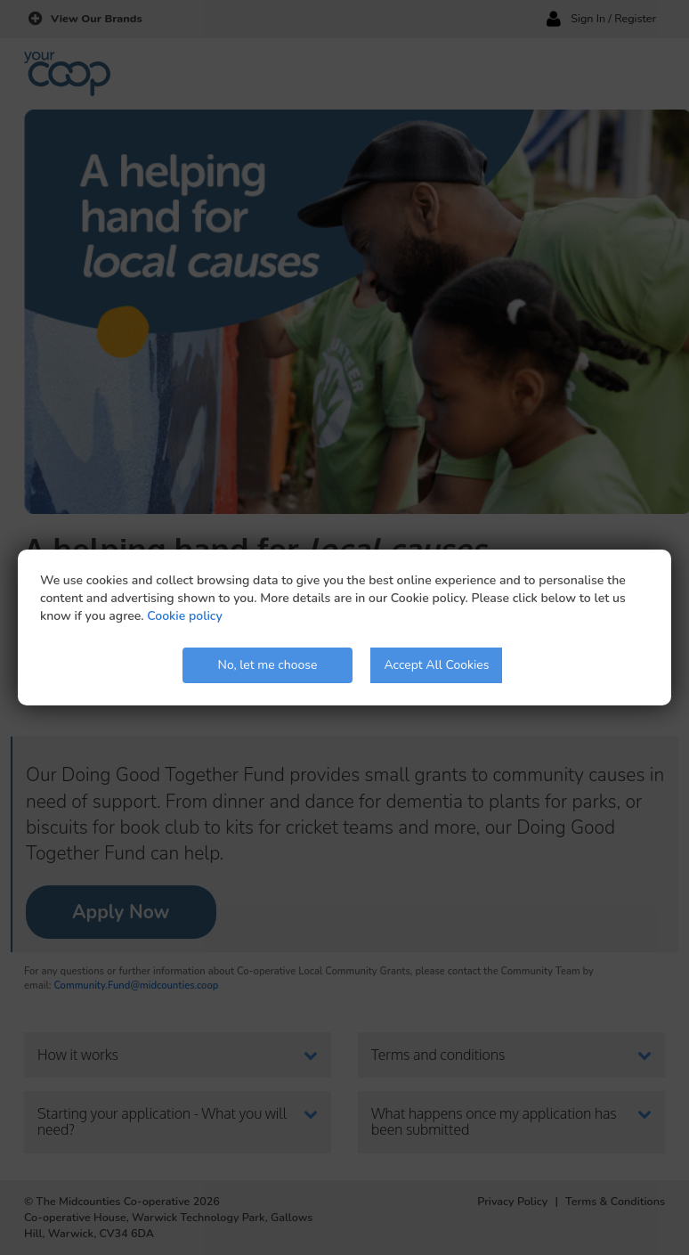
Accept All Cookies (436, 664)
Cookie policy (184, 615)
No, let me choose (268, 664)
